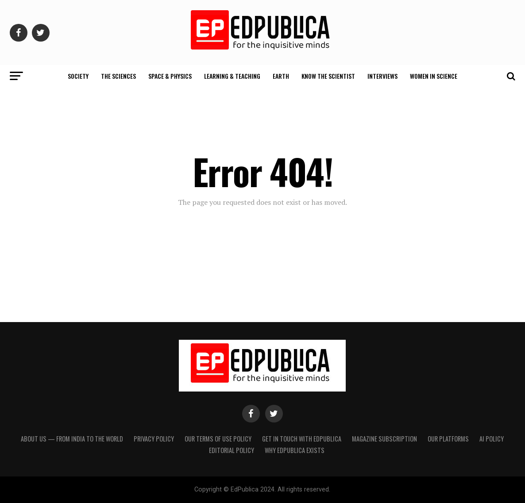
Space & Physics (170, 76)
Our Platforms (448, 438)
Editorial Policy (231, 450)
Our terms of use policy (218, 438)
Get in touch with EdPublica (301, 438)
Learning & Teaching (232, 76)
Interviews (382, 76)
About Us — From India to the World (72, 438)
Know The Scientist (328, 76)
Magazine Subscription (384, 438)
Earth (281, 76)
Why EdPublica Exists (294, 450)
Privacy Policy (154, 438)
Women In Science (433, 76)
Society (78, 76)
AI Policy (491, 438)
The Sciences (118, 76)
